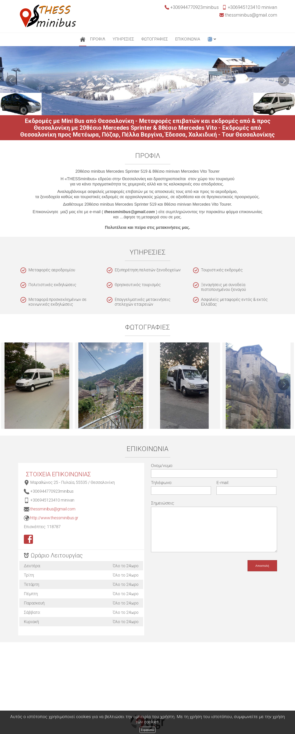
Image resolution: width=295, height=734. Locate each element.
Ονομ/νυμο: (162, 465)
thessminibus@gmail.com (52, 509)
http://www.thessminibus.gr (54, 517)
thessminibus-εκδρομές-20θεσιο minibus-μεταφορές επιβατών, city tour (37, 385)
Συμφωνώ (147, 730)
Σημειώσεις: (163, 503)
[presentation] (185, 563)
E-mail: (222, 482)
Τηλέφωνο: (161, 482)
